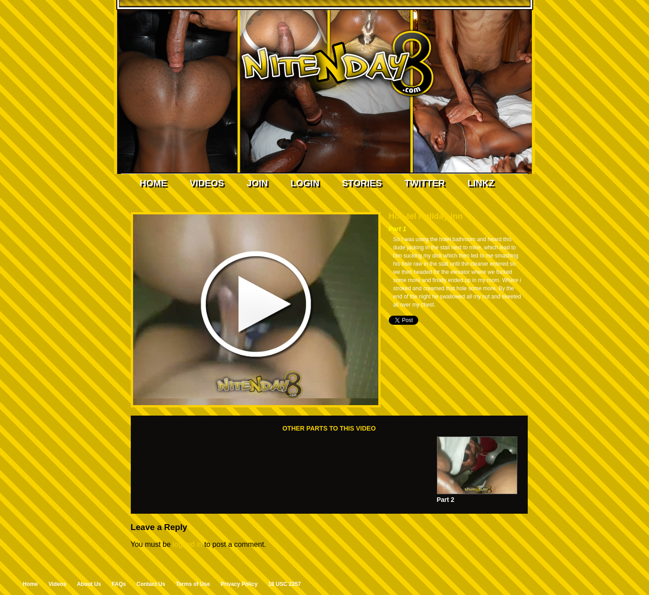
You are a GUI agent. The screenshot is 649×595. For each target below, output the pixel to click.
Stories (361, 183)
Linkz (480, 183)
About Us (89, 584)
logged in (187, 544)
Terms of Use (193, 584)
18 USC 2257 (284, 584)
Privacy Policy (239, 584)
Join (257, 183)
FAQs (119, 584)
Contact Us (151, 584)
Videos (207, 183)
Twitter (425, 183)
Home (153, 183)
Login (305, 183)
